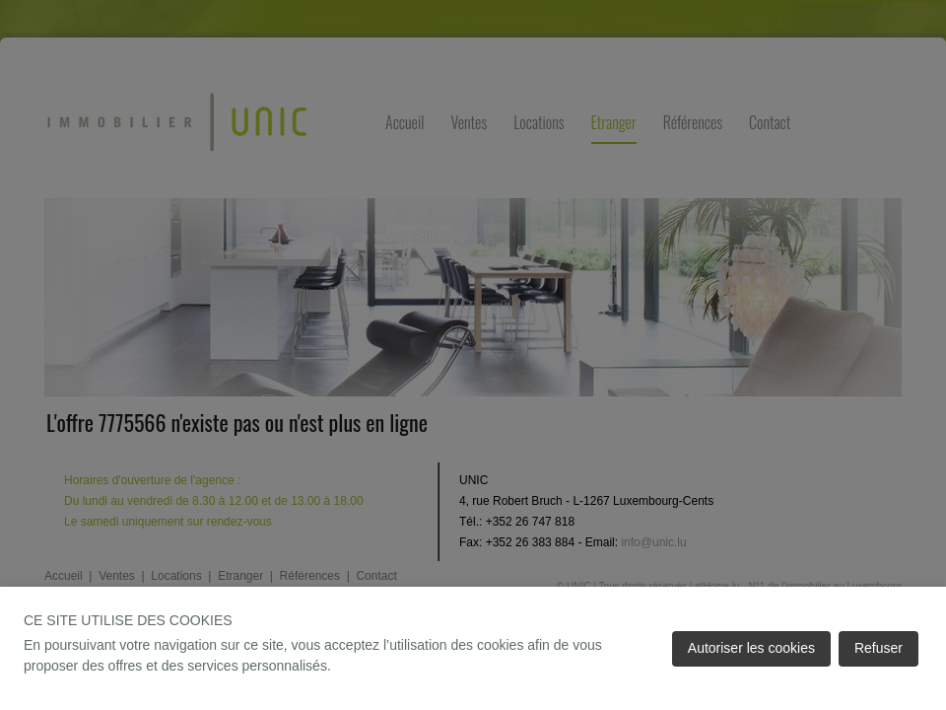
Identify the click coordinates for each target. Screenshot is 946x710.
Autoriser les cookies (751, 648)
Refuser (878, 648)
